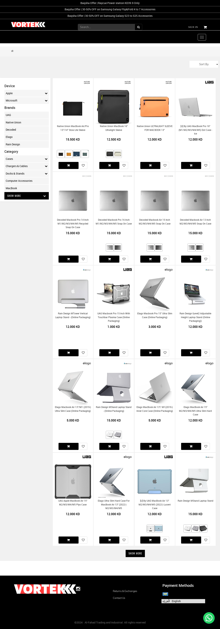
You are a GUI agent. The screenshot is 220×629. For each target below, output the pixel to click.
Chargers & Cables (26, 166)
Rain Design (13, 144)
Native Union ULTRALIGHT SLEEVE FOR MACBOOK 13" (155, 128)
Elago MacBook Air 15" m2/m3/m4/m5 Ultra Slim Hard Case (195, 410)
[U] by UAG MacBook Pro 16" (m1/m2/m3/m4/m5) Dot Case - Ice (195, 130)
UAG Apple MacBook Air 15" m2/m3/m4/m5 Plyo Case (72, 502)
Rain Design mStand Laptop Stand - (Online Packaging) (114, 408)
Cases (26, 159)
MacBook (11, 188)
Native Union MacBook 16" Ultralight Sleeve (114, 128)
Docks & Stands (26, 173)
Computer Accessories (19, 181)
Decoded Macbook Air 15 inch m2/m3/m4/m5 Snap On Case (154, 221)
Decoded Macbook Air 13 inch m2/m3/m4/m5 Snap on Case (195, 221)
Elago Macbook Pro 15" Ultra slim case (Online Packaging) (154, 315)
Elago (9, 137)
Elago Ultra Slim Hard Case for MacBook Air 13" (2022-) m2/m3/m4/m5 (114, 504)
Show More (26, 196)
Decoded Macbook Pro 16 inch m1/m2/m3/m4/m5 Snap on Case (114, 221)
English (176, 601)
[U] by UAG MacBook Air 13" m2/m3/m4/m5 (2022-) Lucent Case (155, 504)
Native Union (13, 122)
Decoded (11, 129)
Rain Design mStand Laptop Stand (195, 500)
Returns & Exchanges (125, 591)
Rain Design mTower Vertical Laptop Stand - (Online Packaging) (73, 315)
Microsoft (26, 100)
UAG (8, 115)
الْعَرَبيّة (166, 601)
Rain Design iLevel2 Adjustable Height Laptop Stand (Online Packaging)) (195, 317)
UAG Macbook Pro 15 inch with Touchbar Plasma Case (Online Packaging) (113, 317)
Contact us (119, 597)
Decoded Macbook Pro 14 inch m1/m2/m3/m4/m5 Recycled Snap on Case (73, 223)
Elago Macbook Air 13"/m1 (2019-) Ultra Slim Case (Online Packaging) (73, 408)
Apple (26, 93)
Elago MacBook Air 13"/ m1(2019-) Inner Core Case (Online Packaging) (154, 408)
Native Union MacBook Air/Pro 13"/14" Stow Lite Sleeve (73, 128)
